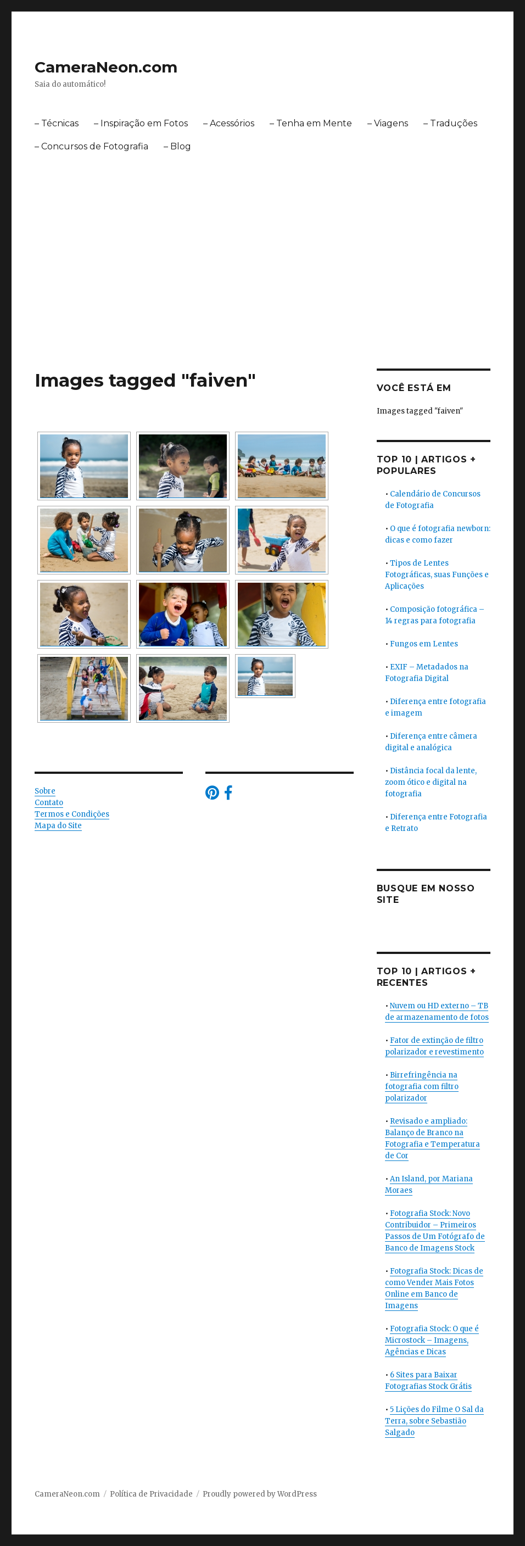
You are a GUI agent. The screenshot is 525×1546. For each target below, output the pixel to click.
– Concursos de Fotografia (91, 146)
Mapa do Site (58, 825)
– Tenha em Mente (311, 123)
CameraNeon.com (106, 67)
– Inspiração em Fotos (141, 123)
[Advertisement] (265, 287)
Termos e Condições (72, 814)
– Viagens (387, 123)
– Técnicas (57, 123)
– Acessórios (228, 123)
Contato (49, 802)
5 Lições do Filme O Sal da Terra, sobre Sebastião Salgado (434, 1421)
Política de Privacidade (151, 1494)
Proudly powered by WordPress (260, 1494)
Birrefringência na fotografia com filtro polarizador (422, 1086)
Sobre (45, 791)
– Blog (177, 146)
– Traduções (450, 123)
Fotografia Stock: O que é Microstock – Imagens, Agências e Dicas (432, 1340)
